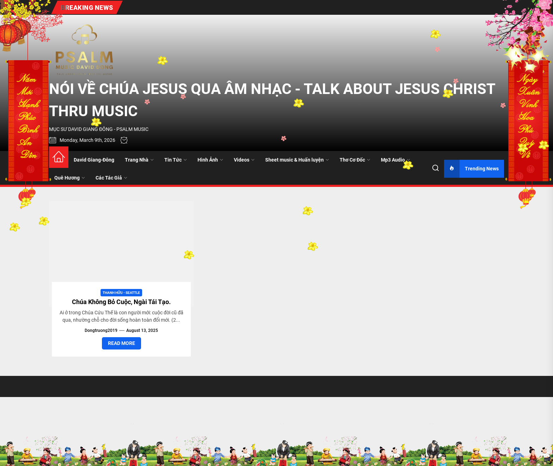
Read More (121, 343)
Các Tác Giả (111, 178)
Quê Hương (69, 178)
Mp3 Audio (395, 160)
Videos (244, 160)
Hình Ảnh (210, 160)
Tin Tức (175, 160)
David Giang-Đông (94, 160)
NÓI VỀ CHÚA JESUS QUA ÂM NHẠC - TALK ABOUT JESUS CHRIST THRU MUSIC (272, 100)
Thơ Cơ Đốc (355, 160)
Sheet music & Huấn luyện (297, 160)
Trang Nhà (139, 160)
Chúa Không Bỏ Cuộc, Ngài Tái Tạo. (121, 302)
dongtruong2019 (101, 330)
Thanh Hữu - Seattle (121, 293)
